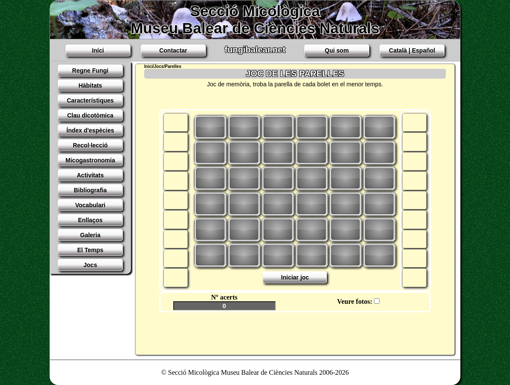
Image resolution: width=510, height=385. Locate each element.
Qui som (337, 50)
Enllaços (90, 220)
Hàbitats (90, 85)
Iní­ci (98, 50)
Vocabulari (90, 205)
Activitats (90, 175)
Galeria (90, 235)
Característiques (90, 100)
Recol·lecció (90, 145)
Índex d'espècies (90, 130)
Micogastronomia (90, 160)
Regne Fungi (90, 70)
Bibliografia (90, 190)
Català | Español (412, 50)
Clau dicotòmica (90, 115)
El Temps (90, 250)
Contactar (173, 50)
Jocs (90, 265)
